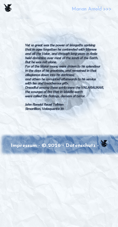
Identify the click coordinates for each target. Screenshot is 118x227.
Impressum (24, 145)
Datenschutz (80, 145)
